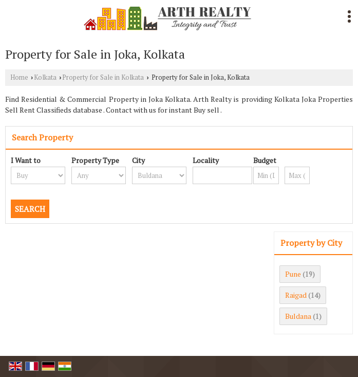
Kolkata (45, 77)
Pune (293, 274)
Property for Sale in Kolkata (103, 77)
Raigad (296, 295)
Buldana (298, 316)
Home (19, 77)
